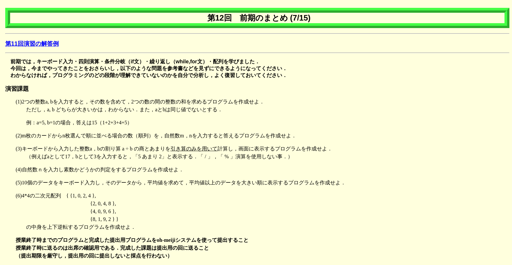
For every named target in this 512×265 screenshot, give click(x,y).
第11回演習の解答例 (32, 43)
